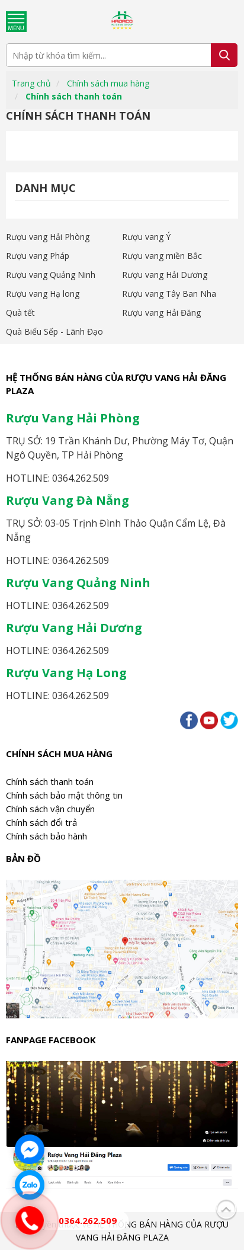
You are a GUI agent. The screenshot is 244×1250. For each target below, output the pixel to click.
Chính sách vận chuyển (50, 809)
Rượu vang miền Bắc (162, 255)
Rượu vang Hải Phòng (47, 236)
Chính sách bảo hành (46, 836)
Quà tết (20, 312)
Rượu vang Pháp (37, 255)
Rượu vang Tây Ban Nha (169, 293)
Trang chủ (31, 83)
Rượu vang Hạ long (42, 293)
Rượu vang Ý (146, 236)
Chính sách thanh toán (73, 96)
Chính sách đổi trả (41, 822)
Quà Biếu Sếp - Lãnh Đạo (54, 331)
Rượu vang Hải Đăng (161, 312)
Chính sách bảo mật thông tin (64, 795)
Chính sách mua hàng (108, 83)
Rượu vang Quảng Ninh (50, 274)
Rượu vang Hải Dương (164, 274)
